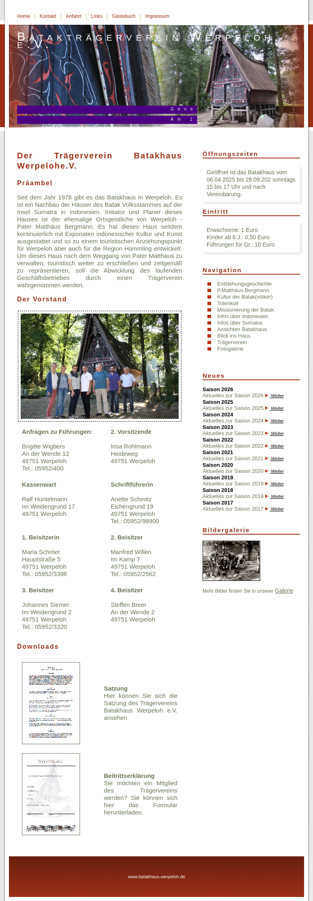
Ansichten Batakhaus (242, 329)
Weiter (277, 395)
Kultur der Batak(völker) (245, 297)
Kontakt (48, 16)
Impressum (157, 16)
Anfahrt (74, 16)
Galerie (284, 590)
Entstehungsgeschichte (244, 284)
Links (96, 16)
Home (23, 16)
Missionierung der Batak (245, 310)
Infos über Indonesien (242, 316)
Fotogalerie (230, 349)
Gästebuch (124, 16)
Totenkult (227, 303)
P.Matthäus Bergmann (243, 290)
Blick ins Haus (233, 336)
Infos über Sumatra (239, 323)
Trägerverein (232, 342)
